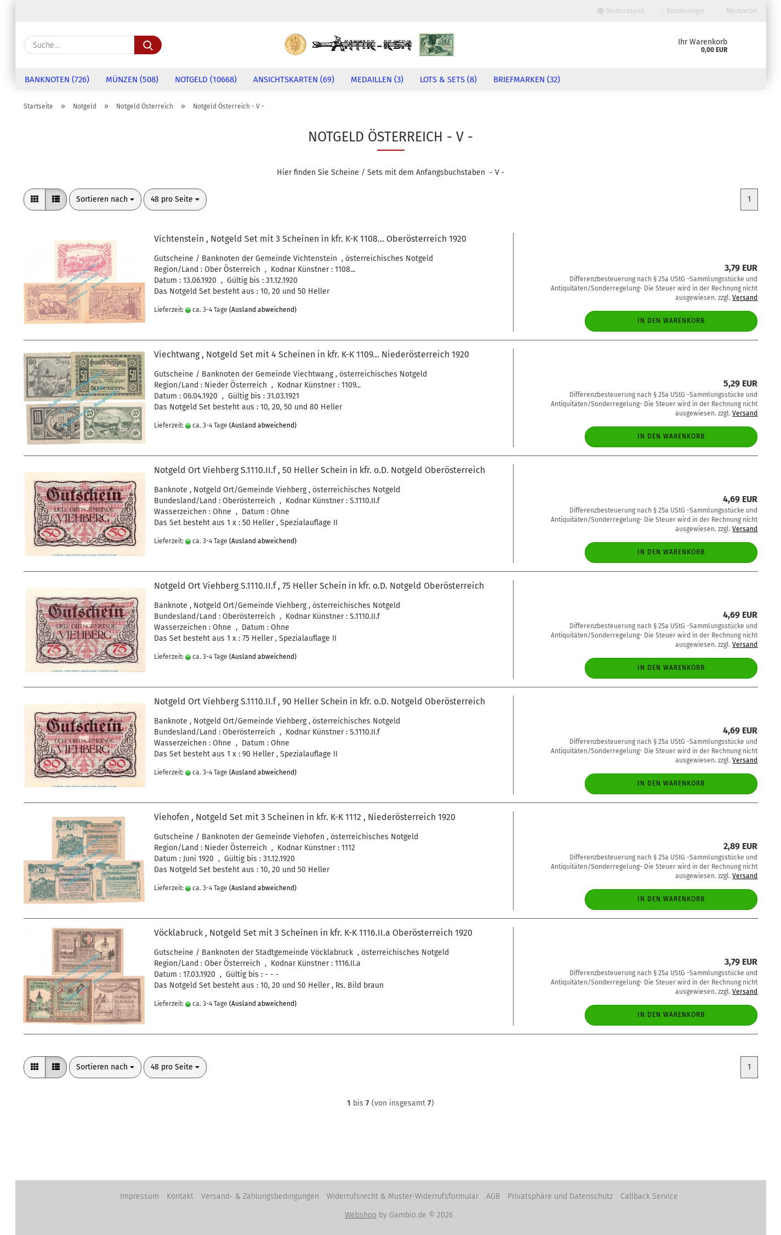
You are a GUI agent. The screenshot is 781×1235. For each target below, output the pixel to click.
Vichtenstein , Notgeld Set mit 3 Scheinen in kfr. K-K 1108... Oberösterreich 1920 (310, 239)
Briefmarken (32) (526, 79)
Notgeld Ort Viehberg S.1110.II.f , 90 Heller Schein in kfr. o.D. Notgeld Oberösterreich (319, 701)
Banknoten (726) (57, 79)
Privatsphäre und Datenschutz (560, 1196)
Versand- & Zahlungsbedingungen (260, 1196)
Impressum (139, 1196)
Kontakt (180, 1196)
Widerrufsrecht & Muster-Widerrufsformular (402, 1196)
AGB (493, 1196)
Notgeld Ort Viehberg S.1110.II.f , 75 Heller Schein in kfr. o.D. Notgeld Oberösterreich (319, 585)
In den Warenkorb (671, 321)
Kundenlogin (682, 11)
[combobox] (105, 199)
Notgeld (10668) (206, 79)
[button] (34, 199)
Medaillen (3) (377, 79)
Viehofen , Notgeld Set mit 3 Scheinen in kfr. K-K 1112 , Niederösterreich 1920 (304, 817)
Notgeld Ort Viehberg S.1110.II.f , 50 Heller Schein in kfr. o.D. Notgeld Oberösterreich (319, 470)
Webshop (361, 1215)
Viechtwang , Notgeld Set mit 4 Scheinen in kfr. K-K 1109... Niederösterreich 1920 (311, 354)
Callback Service (649, 1196)
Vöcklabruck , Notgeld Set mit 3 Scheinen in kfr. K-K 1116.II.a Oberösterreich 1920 (313, 932)
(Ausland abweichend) (263, 310)
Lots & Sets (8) (448, 79)
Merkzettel (739, 11)
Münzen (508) (132, 79)
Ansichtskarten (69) (293, 79)
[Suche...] (148, 45)
